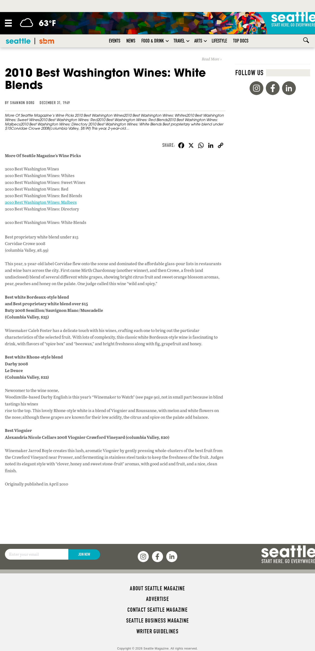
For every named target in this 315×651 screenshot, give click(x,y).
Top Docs (240, 41)
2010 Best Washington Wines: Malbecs (41, 202)
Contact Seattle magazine (157, 609)
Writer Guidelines (157, 631)
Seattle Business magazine (157, 620)
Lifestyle (219, 41)
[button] (167, 40)
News (130, 41)
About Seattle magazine (157, 588)
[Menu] (8, 23)
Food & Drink (152, 41)
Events (114, 41)
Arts (198, 41)
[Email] (36, 554)
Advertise (157, 599)
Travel (179, 41)
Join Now (84, 554)
